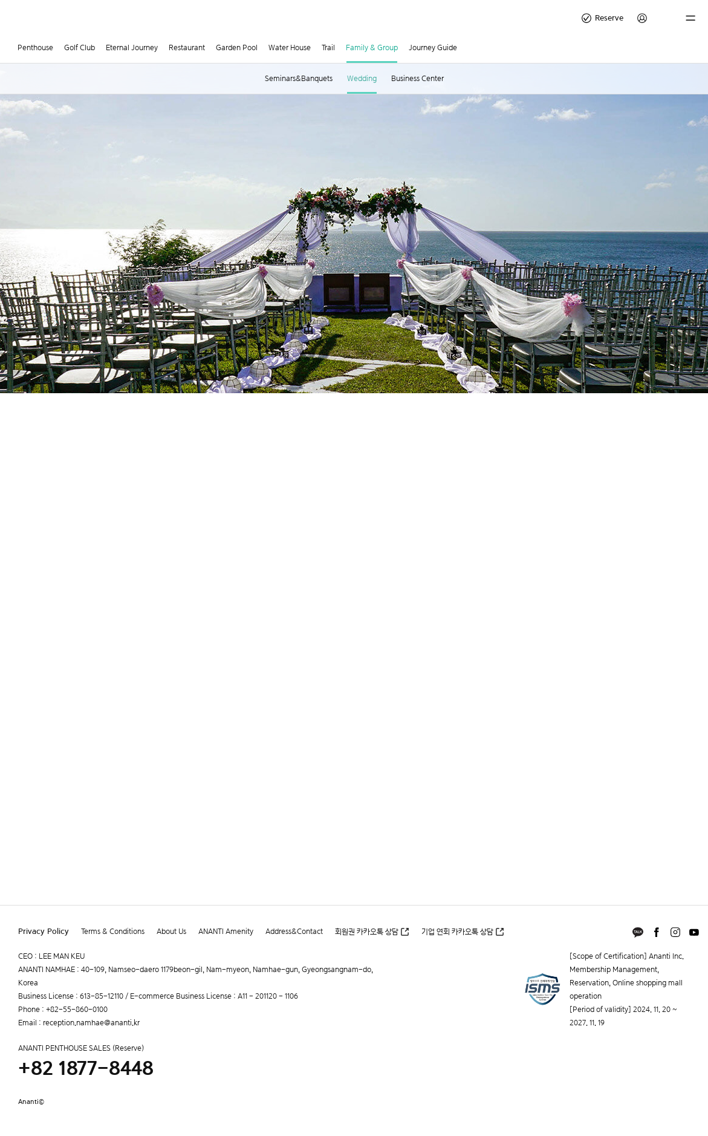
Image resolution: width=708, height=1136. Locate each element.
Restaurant (187, 47)
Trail (328, 47)
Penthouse (35, 47)
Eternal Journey (132, 47)
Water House (289, 47)
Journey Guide (433, 47)
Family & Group (372, 47)
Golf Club (79, 47)
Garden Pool (237, 47)
